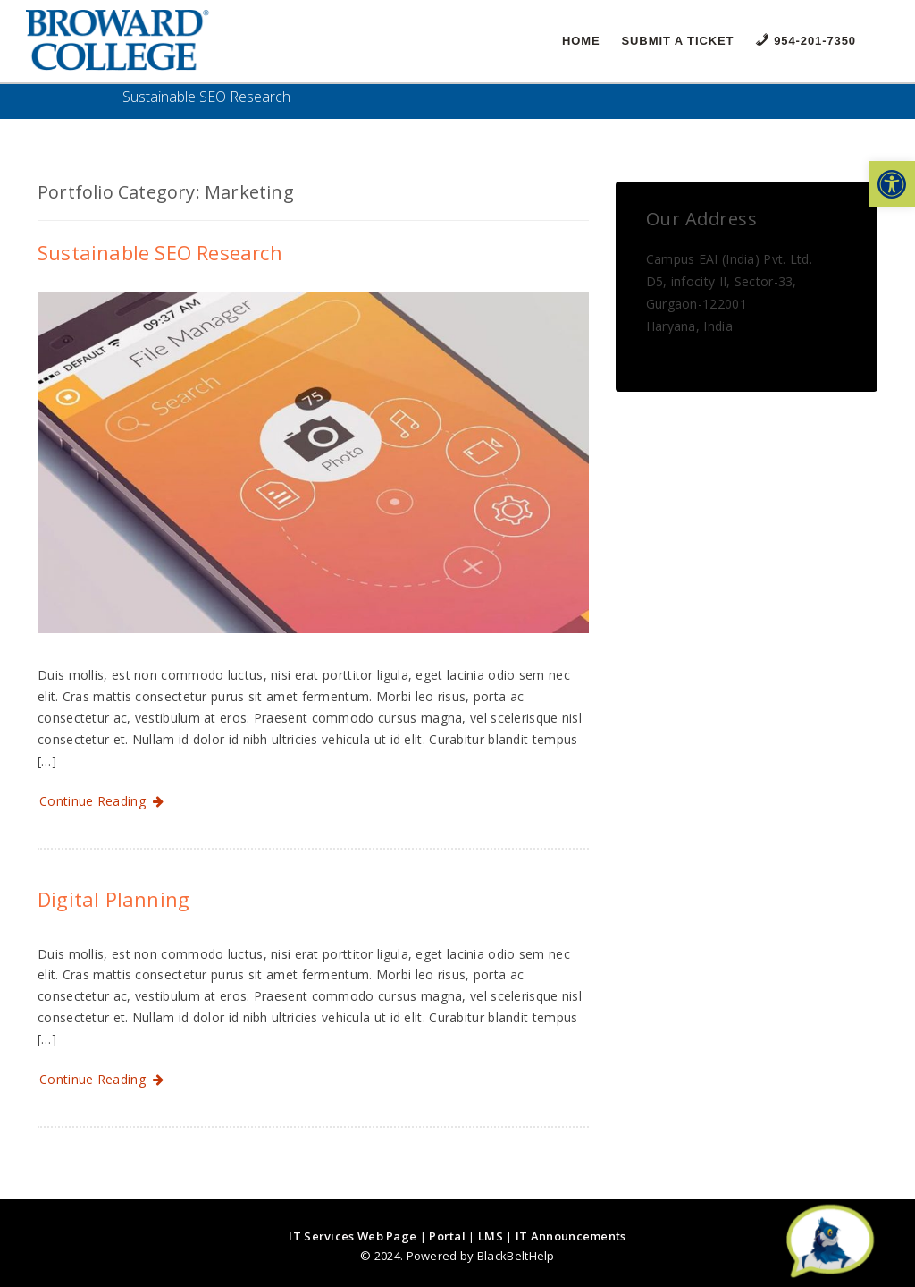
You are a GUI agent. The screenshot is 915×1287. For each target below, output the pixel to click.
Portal (447, 1236)
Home (581, 40)
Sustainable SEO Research (160, 252)
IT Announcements (571, 1236)
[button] (892, 184)
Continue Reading (101, 800)
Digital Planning (113, 898)
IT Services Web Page (352, 1236)
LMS (490, 1236)
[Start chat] (830, 1242)
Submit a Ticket (678, 40)
